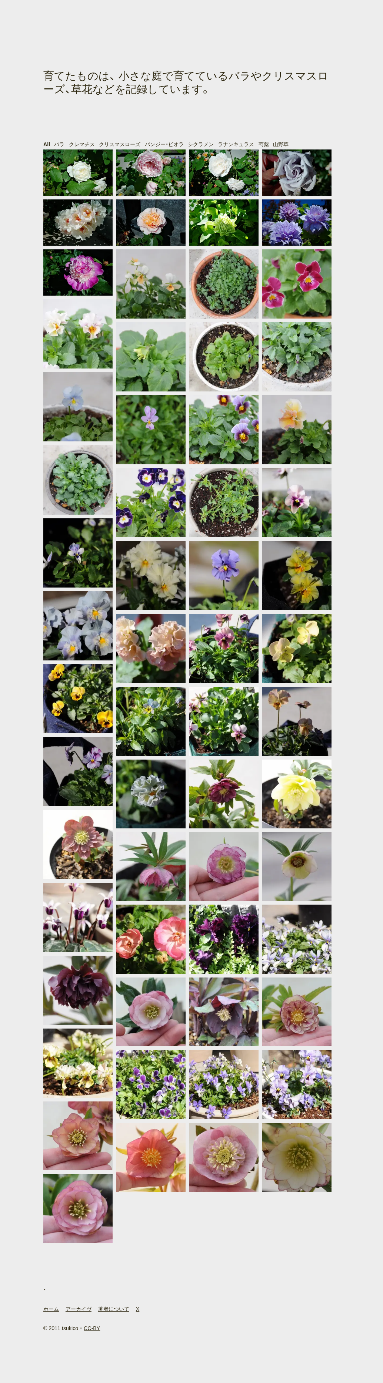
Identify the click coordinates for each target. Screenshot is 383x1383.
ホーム (51, 1309)
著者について (113, 1309)
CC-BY (92, 1328)
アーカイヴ (78, 1309)
